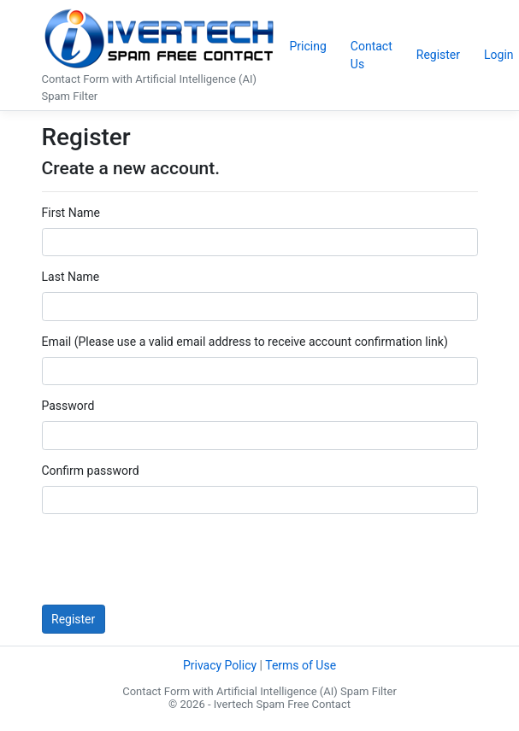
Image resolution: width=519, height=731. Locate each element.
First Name (71, 212)
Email (57, 341)
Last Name (71, 277)
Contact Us (371, 55)
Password (68, 405)
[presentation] (172, 559)
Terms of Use (300, 665)
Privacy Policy (220, 665)
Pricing (308, 46)
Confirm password (90, 470)
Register (438, 54)
